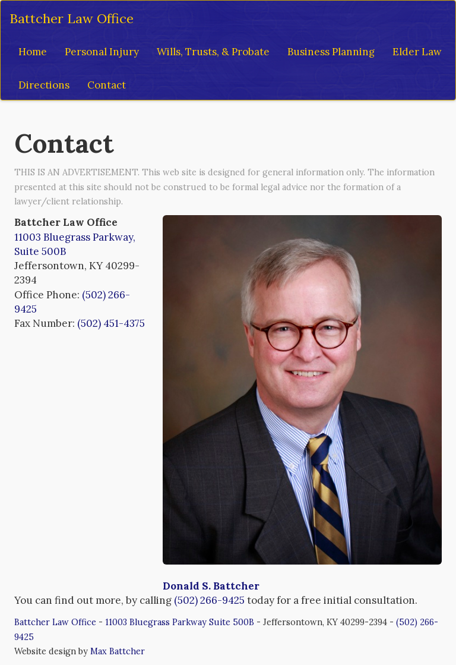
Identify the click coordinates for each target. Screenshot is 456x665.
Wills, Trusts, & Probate (213, 51)
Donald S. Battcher (211, 585)
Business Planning (331, 51)
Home (32, 51)
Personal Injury (102, 51)
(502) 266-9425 (209, 600)
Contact (106, 85)
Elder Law (417, 51)
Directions (43, 85)
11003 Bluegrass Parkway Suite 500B (179, 622)
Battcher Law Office (72, 18)
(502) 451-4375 (111, 323)
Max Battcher (117, 651)
